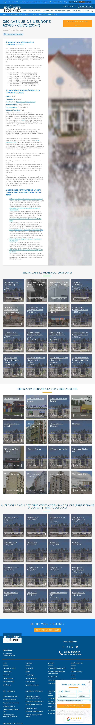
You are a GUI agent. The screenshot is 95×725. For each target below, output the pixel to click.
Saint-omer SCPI (11, 593)
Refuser (82, 2)
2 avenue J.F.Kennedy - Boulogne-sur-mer (80, 284)
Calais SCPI (32, 593)
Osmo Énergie (30, 675)
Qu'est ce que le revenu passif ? (35, 701)
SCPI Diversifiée (53, 710)
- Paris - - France (34, 449)
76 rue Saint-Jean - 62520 (29, 73)
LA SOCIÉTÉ (86, 11)
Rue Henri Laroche (80, 399)
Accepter (88, 2)
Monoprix (76, 424)
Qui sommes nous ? (8, 678)
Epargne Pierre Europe (32, 685)
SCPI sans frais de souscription (53, 702)
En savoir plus (74, 2)
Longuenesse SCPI (35, 568)
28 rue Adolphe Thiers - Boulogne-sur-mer (12, 360)
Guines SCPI (32, 543)
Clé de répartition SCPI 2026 (34, 705)
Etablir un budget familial (10, 696)
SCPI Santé (51, 707)
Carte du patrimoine (54, 683)
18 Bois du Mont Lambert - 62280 (32, 80)
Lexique (73, 675)
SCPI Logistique (53, 713)
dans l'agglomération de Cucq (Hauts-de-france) (26, 50)
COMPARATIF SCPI (35, 11)
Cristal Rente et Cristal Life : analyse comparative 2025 (26, 230)
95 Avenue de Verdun (59, 449)
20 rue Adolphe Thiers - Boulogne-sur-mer (57, 335)
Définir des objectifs (9, 706)
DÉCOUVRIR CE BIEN (14, 299)
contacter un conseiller (47, 630)
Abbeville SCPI (10, 543)
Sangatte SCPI (56, 568)
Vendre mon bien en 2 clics (56, 680)
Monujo (73, 668)
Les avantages (7, 671)
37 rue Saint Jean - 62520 (29, 74)
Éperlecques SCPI (11, 568)
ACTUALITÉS (76, 11)
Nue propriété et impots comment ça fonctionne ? (33, 697)
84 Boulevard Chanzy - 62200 (31, 76)
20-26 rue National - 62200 (30, 82)
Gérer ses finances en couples (34, 711)
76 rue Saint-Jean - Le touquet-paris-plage (12, 284)
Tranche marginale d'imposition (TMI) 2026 (10, 715)
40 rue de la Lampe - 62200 (30, 84)
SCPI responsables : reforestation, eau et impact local (26, 199)
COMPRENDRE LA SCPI (62, 11)
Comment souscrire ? (77, 671)
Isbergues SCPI (78, 593)
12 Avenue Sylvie (79, 474)
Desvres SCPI (32, 517)
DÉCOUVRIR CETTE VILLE (13, 534)
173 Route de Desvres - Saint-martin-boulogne (36, 360)
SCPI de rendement (8, 682)
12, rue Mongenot (11, 474)
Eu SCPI (75, 543)
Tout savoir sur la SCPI (9, 668)
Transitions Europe (31, 678)
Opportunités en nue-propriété (57, 668)
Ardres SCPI (55, 543)
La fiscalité (6, 675)
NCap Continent (30, 682)
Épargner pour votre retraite (11, 703)
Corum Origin (29, 668)
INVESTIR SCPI (48, 11)
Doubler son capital (31, 708)
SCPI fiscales (7, 685)
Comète (28, 671)
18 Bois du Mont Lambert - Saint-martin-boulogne (11, 310)
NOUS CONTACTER (70, 6)
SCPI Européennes (53, 698)
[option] (70, 152)
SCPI (24, 11)
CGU (14, 723)
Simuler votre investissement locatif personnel (56, 672)
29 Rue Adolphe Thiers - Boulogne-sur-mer (35, 335)
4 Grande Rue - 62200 (28, 85)
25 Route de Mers (11, 399)
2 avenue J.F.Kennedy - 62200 (31, 78)
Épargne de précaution (9, 699)
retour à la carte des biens (77, 23)
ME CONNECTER (85, 6)
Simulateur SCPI (53, 677)
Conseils (73, 678)
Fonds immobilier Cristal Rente (25, 102)
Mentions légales (7, 723)
